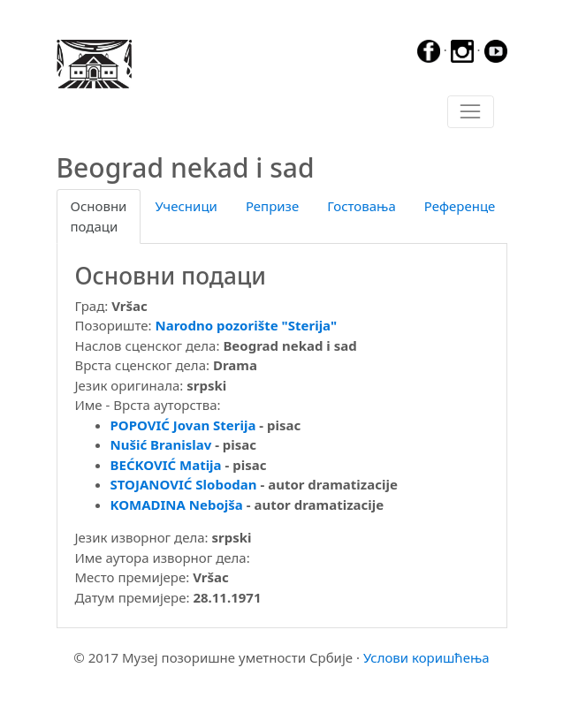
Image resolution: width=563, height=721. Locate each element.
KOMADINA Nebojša (176, 504)
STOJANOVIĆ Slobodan (183, 484)
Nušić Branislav (161, 444)
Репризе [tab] (272, 206)
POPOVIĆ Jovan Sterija (183, 425)
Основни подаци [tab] (99, 216)
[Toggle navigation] (470, 112)
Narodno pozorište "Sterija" (247, 325)
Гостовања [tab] (361, 206)
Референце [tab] (460, 206)
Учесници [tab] (186, 206)
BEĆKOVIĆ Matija (166, 465)
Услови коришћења (426, 657)
